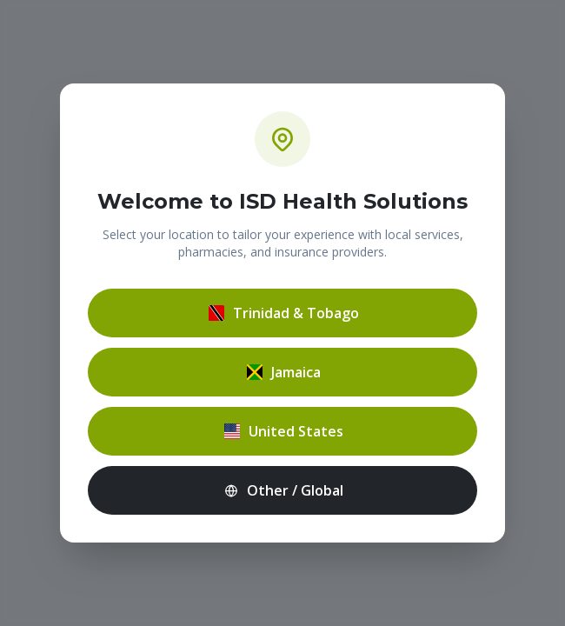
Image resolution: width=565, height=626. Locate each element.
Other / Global (283, 490)
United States (283, 431)
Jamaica (283, 372)
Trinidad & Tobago (283, 313)
